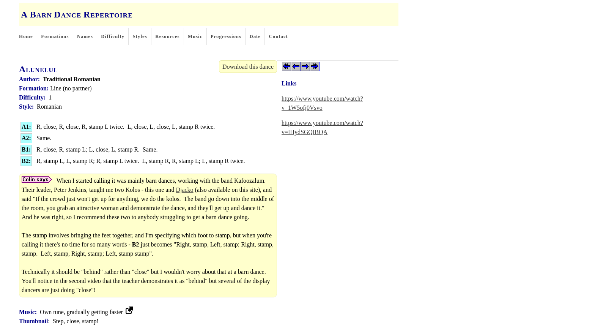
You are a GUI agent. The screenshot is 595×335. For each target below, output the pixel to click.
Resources (167, 36)
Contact (278, 36)
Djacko (184, 189)
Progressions (226, 36)
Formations (55, 36)
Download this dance (248, 66)
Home (26, 36)
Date (255, 36)
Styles (140, 36)
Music (195, 36)
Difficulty (112, 36)
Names (85, 36)
